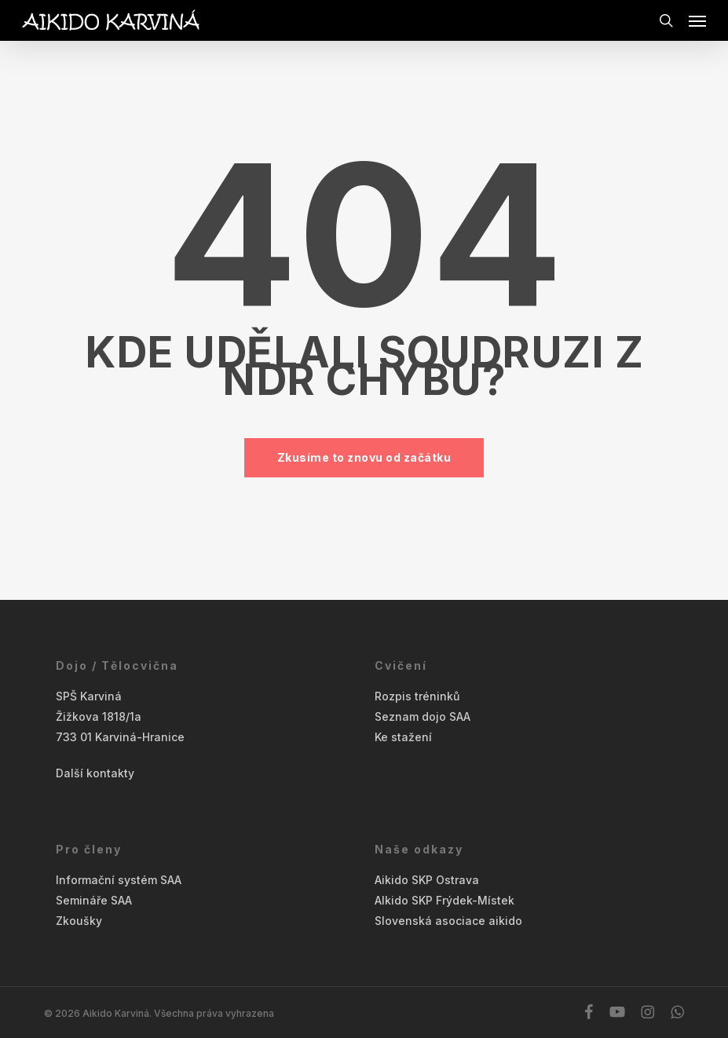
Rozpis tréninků (417, 696)
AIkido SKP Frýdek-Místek (444, 900)
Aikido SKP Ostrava (427, 879)
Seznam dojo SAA (422, 716)
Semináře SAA (94, 900)
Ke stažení (403, 737)
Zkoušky (79, 920)
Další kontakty (95, 773)
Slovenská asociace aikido (448, 920)
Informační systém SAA (118, 879)
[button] (697, 20)
